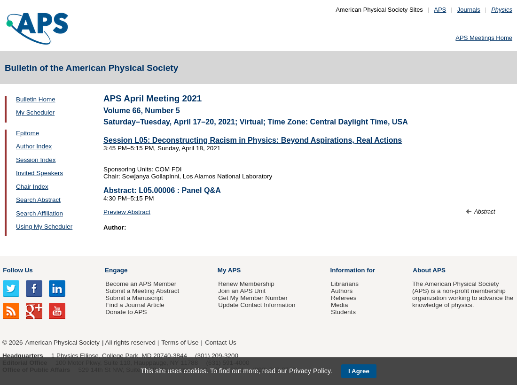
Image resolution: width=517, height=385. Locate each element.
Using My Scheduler (44, 226)
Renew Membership (246, 283)
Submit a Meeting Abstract (142, 290)
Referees (344, 297)
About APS (429, 270)
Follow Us (17, 270)
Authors (341, 290)
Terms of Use (179, 342)
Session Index (35, 159)
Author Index (34, 146)
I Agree (358, 371)
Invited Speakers (39, 173)
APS (440, 9)
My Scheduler (35, 112)
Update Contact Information (256, 304)
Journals (468, 9)
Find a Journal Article (134, 304)
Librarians (345, 283)
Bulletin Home (35, 99)
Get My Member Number (253, 297)
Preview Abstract (126, 212)
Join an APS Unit (242, 290)
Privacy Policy (309, 371)
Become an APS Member (140, 283)
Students (343, 312)
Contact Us (220, 342)
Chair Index (32, 186)
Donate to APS (126, 312)
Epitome (27, 133)
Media (339, 304)
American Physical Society (62, 342)
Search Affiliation (39, 213)
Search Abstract (38, 199)
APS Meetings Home (483, 37)
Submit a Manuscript (134, 297)
